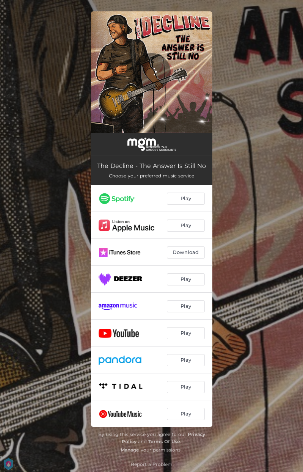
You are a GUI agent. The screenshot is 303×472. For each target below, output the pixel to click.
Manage (130, 450)
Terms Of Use (164, 441)
